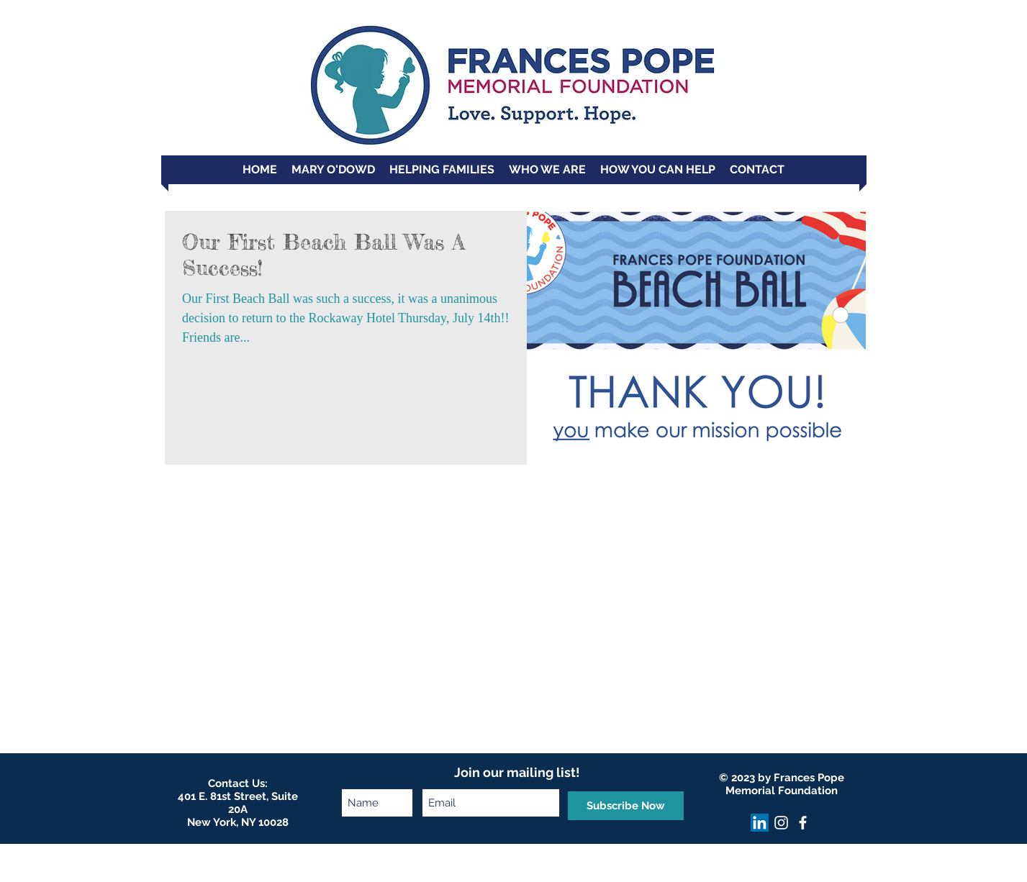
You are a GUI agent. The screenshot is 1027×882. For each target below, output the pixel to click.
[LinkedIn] (760, 823)
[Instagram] (781, 823)
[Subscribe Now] (626, 805)
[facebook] (803, 823)
